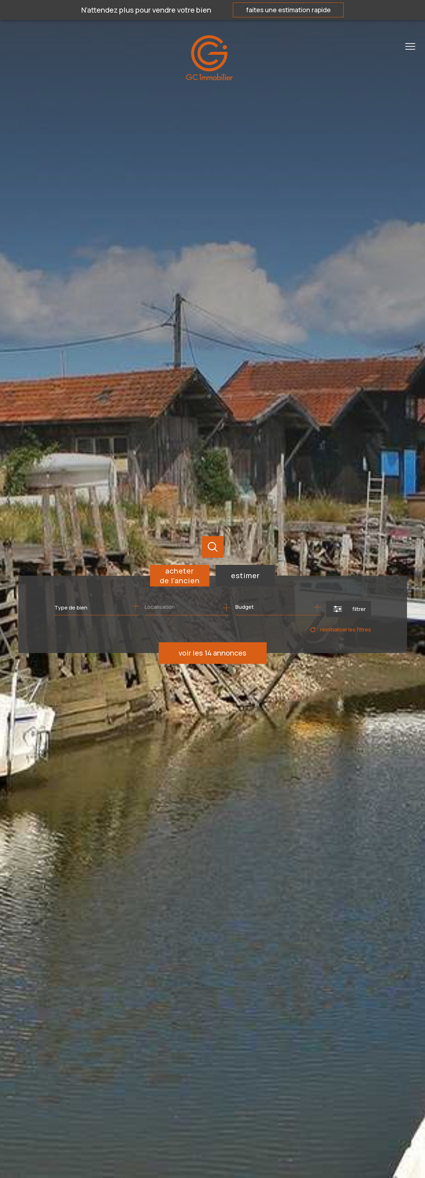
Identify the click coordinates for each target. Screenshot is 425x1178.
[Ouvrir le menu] (413, 46)
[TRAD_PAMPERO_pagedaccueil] (209, 77)
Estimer (245, 575)
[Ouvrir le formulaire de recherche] (348, 609)
